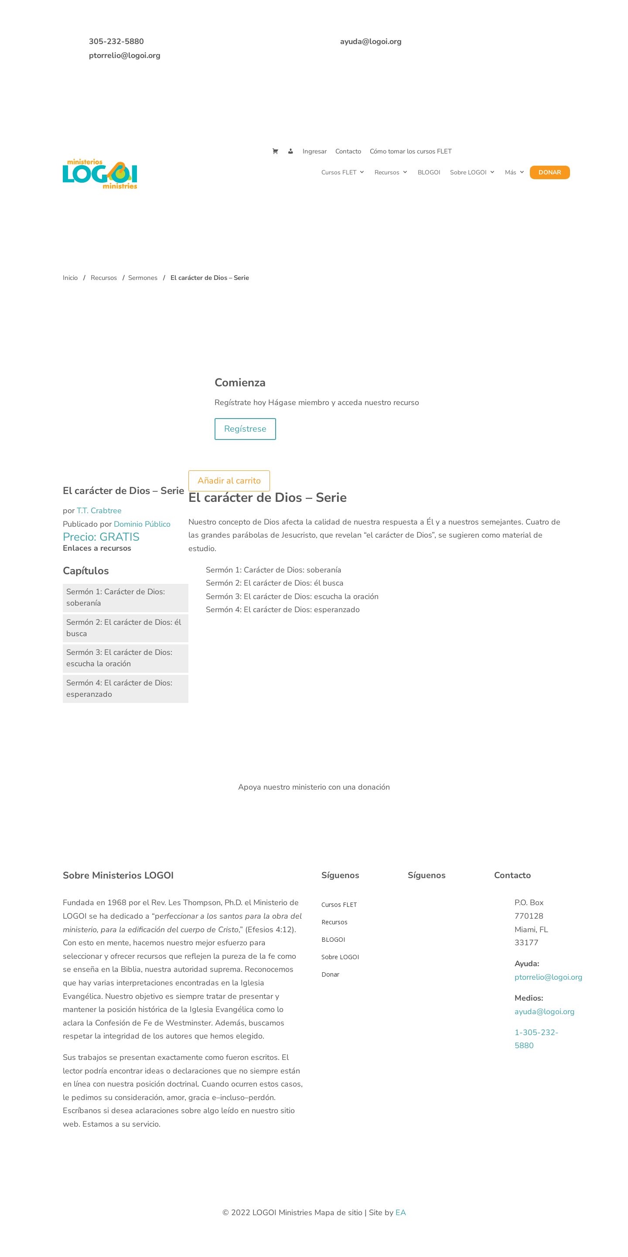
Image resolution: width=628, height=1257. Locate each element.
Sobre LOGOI (468, 172)
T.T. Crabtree (99, 510)
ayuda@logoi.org (371, 41)
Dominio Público (142, 524)
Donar (550, 172)
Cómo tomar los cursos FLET (411, 151)
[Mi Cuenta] (290, 151)
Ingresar (315, 151)
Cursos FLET (338, 172)
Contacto (348, 151)
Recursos (387, 172)
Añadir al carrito (229, 481)
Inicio (70, 277)
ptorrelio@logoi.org (124, 55)
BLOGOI (429, 172)
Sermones (142, 277)
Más (510, 172)
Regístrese (245, 429)
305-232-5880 (116, 41)
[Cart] (275, 151)
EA (401, 1212)
